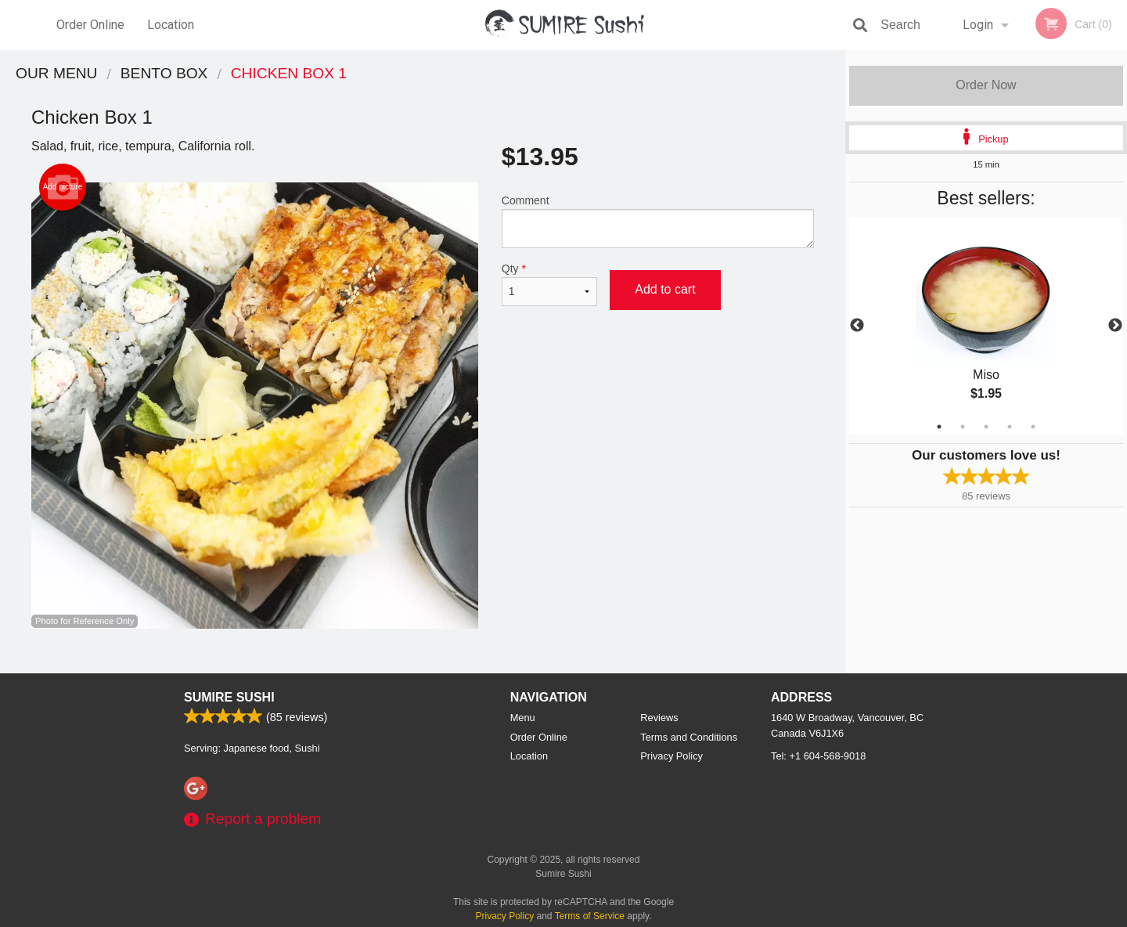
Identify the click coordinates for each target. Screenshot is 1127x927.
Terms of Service (590, 916)
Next (1115, 326)
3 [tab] (986, 427)
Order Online (90, 24)
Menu (522, 717)
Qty (549, 284)
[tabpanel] (986, 326)
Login (978, 24)
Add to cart (665, 289)
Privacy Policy (671, 756)
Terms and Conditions (688, 737)
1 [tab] (939, 427)
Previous (857, 326)
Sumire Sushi (229, 697)
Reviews (659, 717)
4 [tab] (1009, 427)
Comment (658, 221)
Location (170, 24)
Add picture (63, 187)
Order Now (986, 85)
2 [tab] (962, 427)
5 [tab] (1033, 427)
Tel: (818, 756)
